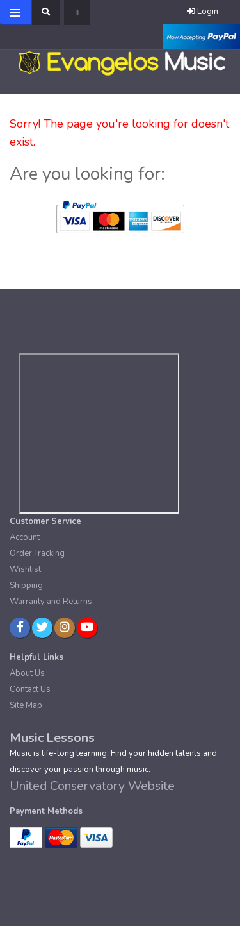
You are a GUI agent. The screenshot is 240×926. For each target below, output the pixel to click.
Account (25, 537)
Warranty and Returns (51, 601)
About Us (27, 673)
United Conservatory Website (92, 786)
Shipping (26, 585)
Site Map (26, 705)
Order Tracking (37, 553)
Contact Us (30, 689)
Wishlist (25, 569)
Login (202, 11)
